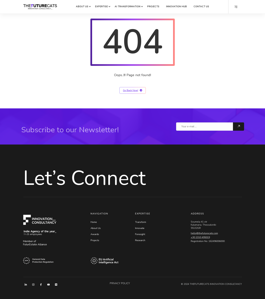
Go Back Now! (132, 90)
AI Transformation (128, 6)
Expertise (101, 6)
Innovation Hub (176, 6)
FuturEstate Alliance (35, 244)
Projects (153, 6)
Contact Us (201, 6)
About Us (82, 6)
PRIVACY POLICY (120, 283)
